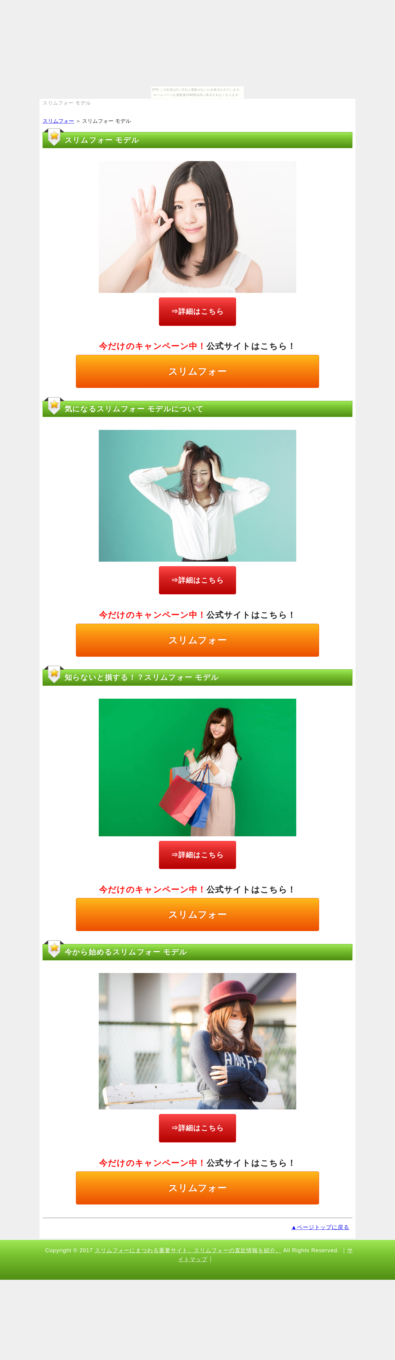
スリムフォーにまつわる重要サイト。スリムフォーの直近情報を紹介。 (188, 1250)
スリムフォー (58, 121)
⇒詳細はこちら (197, 311)
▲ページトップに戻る (320, 1227)
